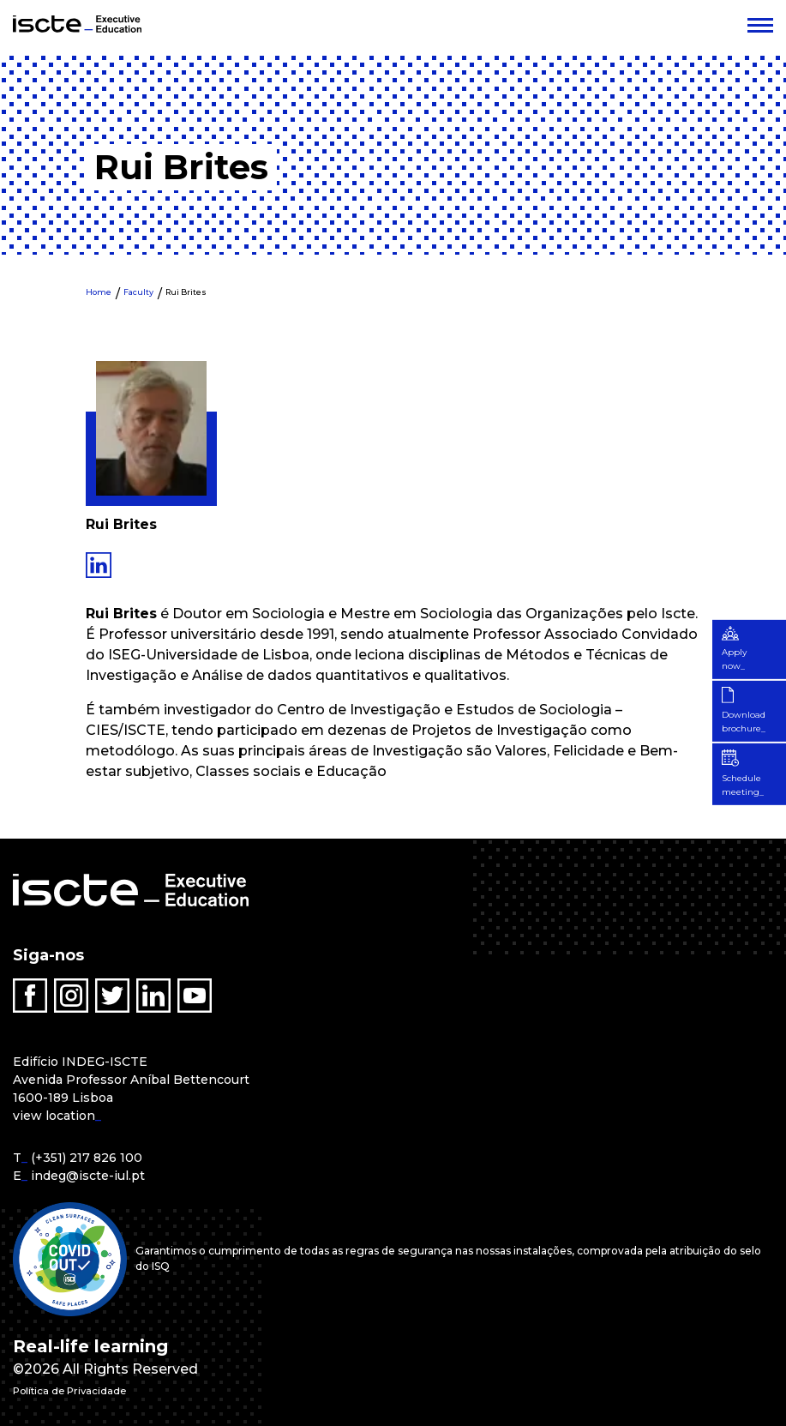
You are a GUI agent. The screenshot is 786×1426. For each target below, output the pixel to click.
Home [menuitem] (98, 292)
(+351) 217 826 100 (86, 1157)
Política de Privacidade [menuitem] (92, 1389)
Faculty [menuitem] (138, 292)
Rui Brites (186, 292)
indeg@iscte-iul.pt (88, 1175)
